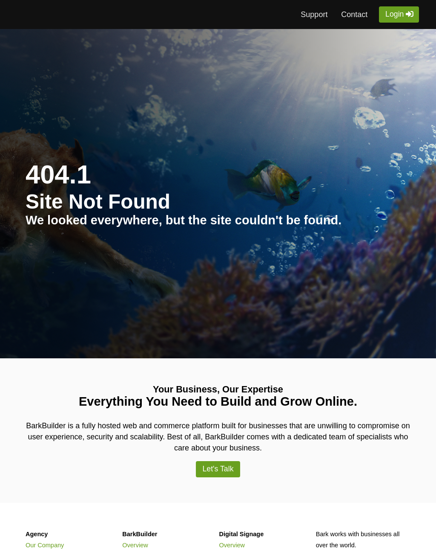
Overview (135, 545)
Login (394, 14)
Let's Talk (217, 469)
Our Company (45, 545)
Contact (354, 14)
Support (314, 14)
